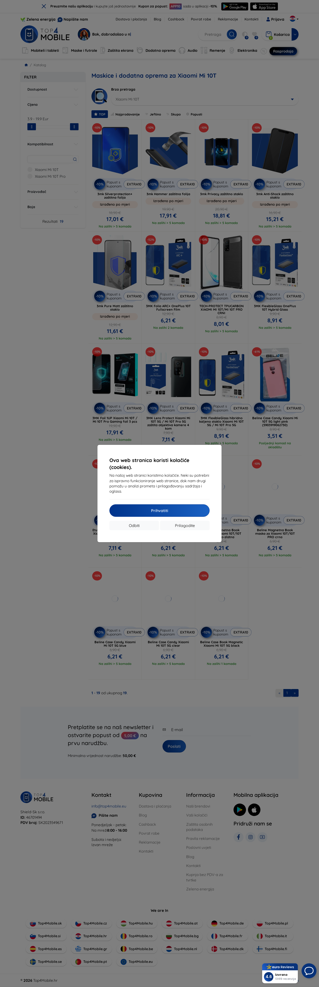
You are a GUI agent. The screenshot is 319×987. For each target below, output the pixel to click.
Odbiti (134, 525)
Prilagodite (185, 525)
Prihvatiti (159, 510)
